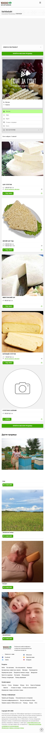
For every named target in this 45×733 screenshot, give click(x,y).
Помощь (25, 703)
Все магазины (10, 667)
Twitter (7, 660)
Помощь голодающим (8, 677)
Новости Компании (35, 685)
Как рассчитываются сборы (27, 700)
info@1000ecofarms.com (33, 722)
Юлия (3, 481)
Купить (7, 419)
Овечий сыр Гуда (8, 241)
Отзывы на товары (16, 687)
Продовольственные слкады (21, 672)
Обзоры (22, 685)
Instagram (28, 660)
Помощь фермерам (20, 677)
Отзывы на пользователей (30, 687)
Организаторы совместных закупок (11, 670)
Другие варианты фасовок (12, 189)
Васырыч (4, 583)
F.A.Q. (36, 703)
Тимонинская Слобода (7, 532)
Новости (4, 685)
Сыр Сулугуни (7, 184)
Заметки (5, 687)
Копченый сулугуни (9, 354)
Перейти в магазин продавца (22, 53)
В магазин (8, 485)
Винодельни (34, 672)
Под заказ (8, 193)
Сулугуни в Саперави (9, 410)
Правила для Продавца (8, 698)
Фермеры (29, 667)
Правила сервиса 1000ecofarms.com (11, 703)
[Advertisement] (22, 31)
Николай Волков (6, 635)
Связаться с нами (9, 654)
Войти (3, 667)
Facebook (7, 657)
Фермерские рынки (7, 672)
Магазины (25, 670)
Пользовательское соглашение (24, 698)
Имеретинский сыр (9, 297)
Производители (33, 670)
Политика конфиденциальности (10, 700)
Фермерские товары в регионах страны (12, 690)
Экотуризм (17, 675)
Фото (27, 685)
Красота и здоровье (7, 675)
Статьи (10, 685)
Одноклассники (30, 657)
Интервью (15, 685)
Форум (31, 703)
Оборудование (25, 675)
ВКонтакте (29, 655)
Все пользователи (20, 667)
